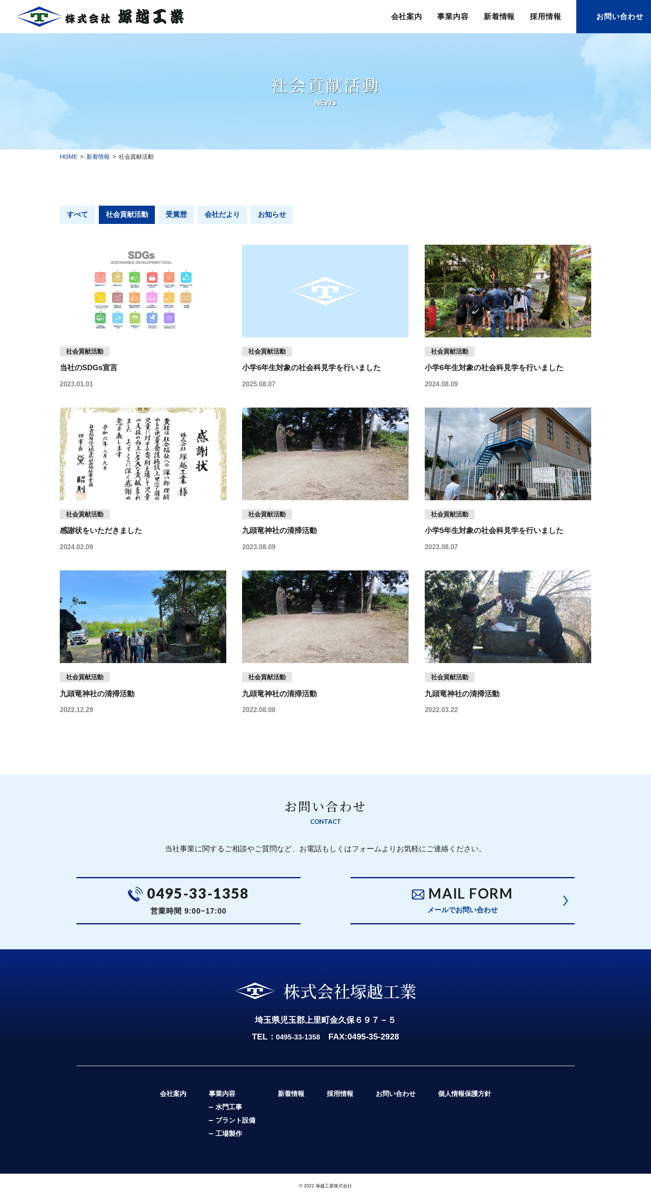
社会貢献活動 (130, 215)
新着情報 (499, 16)
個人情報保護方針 (472, 1100)
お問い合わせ (619, 16)
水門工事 (221, 1114)
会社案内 (407, 16)
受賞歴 (183, 215)
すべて (78, 215)
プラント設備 (228, 1127)
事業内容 (453, 16)
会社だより (231, 215)
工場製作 (221, 1140)
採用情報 (545, 16)
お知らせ (284, 215)
